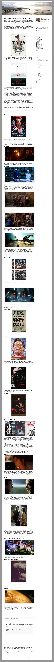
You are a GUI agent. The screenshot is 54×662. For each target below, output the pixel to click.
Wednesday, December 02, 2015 (21, 623)
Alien (15, 618)
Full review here (6, 495)
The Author (9, 629)
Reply (7, 626)
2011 (38, 81)
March (39, 74)
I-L (4, 613)
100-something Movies (8, 618)
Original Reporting (39, 34)
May (38, 73)
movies (17, 618)
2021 (38, 51)
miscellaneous (39, 40)
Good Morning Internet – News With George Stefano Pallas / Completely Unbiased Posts (42, 27)
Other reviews (39, 39)
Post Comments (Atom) (10, 652)
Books (38, 37)
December (39, 58)
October (39, 67)
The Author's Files (14, 4)
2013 (38, 79)
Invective (38, 38)
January (39, 76)
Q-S (4, 615)
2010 (38, 82)
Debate (38, 42)
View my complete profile (44, 21)
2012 (38, 80)
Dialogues (38, 46)
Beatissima (38, 47)
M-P (4, 614)
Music (38, 36)
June (38, 72)
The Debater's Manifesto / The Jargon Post (42, 28)
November (39, 59)
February (39, 75)
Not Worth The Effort (39, 48)
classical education (39, 44)
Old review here (6, 228)
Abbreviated (12, 618)
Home (19, 651)
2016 (38, 56)
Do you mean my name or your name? (11, 623)
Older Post (31, 651)
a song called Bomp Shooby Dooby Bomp (16, 112)
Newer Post (5, 651)
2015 (38, 57)
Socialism (38, 43)
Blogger (30, 657)
